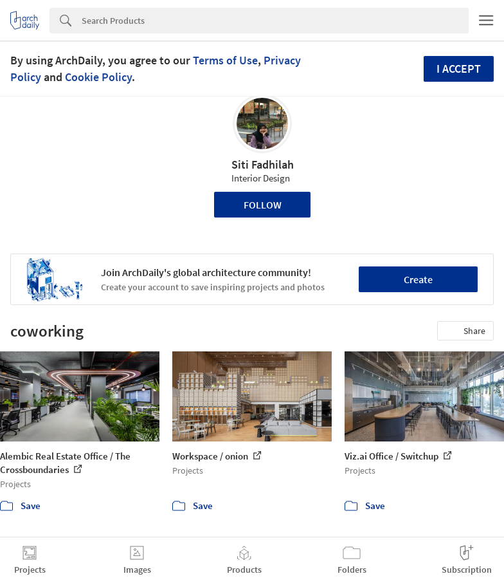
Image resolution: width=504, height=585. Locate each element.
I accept (459, 68)
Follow (263, 204)
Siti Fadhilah (262, 164)
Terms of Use (225, 60)
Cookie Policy (98, 77)
